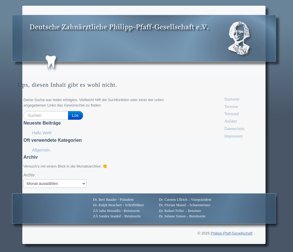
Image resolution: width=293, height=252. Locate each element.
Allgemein (41, 150)
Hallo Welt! (42, 133)
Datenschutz (234, 128)
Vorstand (231, 113)
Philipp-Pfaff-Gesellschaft (231, 233)
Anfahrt (230, 121)
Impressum (233, 136)
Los (75, 115)
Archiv (29, 175)
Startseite (231, 99)
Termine (231, 106)
